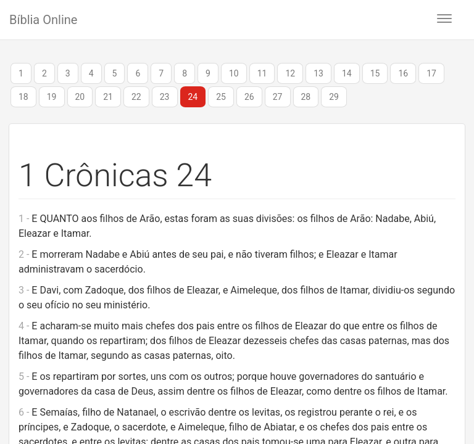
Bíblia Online (43, 19)
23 (165, 97)
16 (403, 73)
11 (262, 73)
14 (347, 73)
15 (375, 73)
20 (80, 97)
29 (334, 97)
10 (234, 73)
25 (221, 97)
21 (108, 97)
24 (193, 97)
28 (306, 97)
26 (249, 97)
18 (23, 97)
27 (278, 97)
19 (52, 97)
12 (290, 73)
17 (431, 73)
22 (136, 97)
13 (318, 73)
